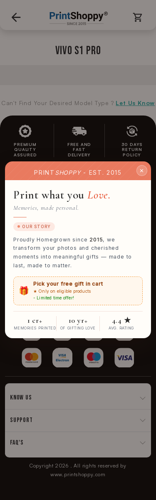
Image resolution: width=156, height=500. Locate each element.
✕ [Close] (141, 170)
